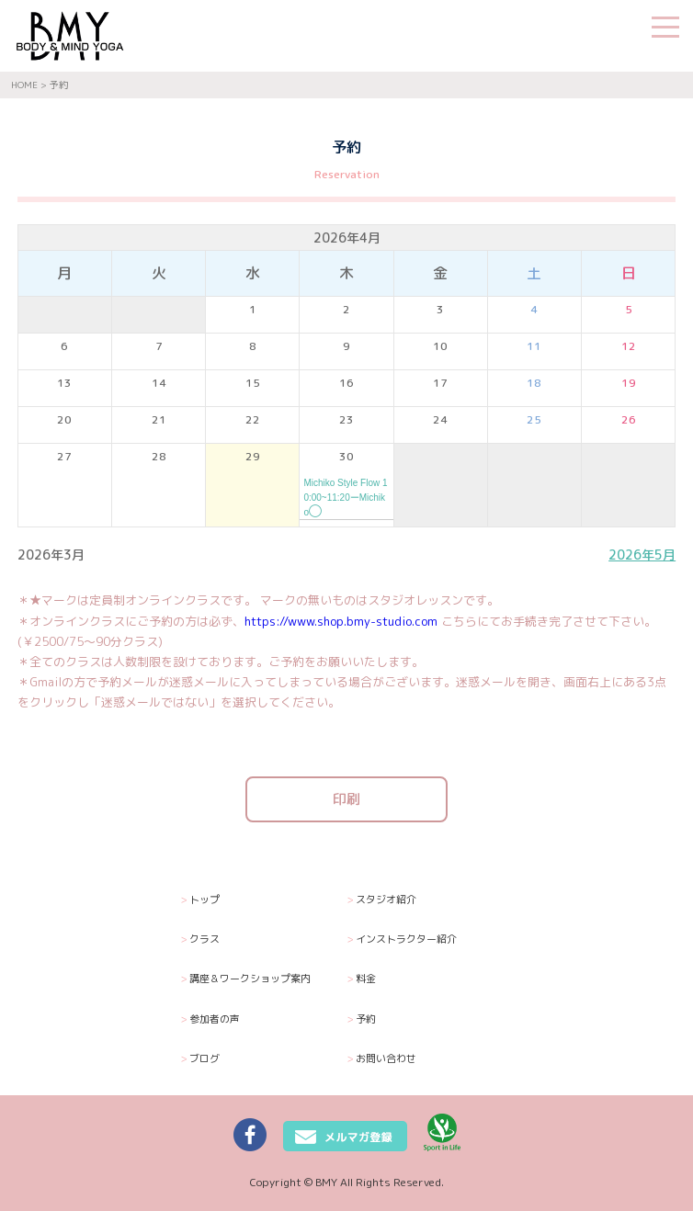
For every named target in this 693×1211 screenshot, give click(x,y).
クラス (200, 939)
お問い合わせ (381, 1059)
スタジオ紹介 (381, 900)
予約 (361, 1019)
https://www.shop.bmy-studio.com (340, 621)
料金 (361, 979)
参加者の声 (210, 1019)
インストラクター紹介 (401, 939)
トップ (200, 900)
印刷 (346, 799)
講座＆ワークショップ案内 (245, 979)
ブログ (200, 1059)
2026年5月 (642, 554)
